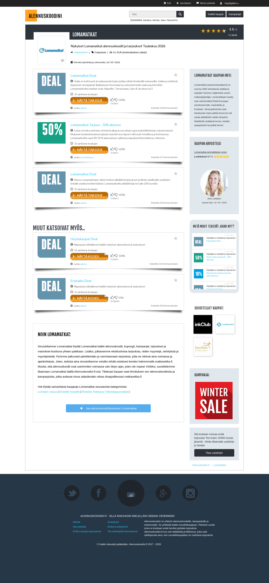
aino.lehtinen (87, 157)
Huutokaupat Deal (84, 239)
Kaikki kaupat (215, 14)
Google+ (163, 493)
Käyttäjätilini (229, 3)
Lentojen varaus (48, 394)
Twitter (72, 493)
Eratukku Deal (80, 282)
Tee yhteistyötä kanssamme (122, 531)
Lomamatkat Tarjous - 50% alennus (95, 125)
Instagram (190, 493)
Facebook (98, 493)
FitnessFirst (172, 20)
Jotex (163, 20)
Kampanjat (235, 14)
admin (83, 108)
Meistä (76, 522)
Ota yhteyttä (79, 526)
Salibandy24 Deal (214, 289)
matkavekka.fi (81, 52)
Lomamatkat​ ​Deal (83, 75)
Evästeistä (113, 522)
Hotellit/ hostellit (70, 394)
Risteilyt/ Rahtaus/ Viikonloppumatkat (105, 394)
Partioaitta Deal (213, 241)
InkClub (155, 20)
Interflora (147, 20)
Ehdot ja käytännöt (118, 526)
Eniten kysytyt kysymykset (87, 531)
